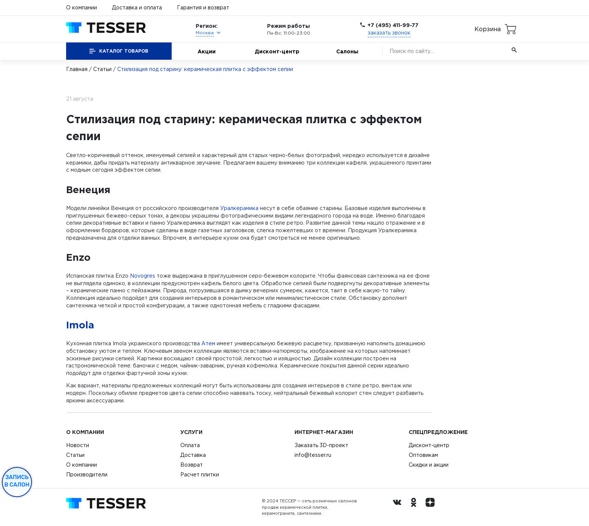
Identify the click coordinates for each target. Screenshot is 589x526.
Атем (208, 343)
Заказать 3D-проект (321, 445)
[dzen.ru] (432, 507)
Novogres (142, 276)
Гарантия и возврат (203, 8)
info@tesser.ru (312, 455)
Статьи (102, 69)
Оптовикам (423, 455)
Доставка (193, 455)
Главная (77, 69)
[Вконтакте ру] (399, 507)
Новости (77, 445)
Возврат (191, 465)
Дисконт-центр (277, 51)
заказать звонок (389, 33)
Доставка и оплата (137, 8)
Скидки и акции (429, 465)
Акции (207, 51)
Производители (86, 475)
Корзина (487, 29)
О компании (81, 8)
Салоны (347, 51)
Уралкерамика (239, 208)
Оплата (190, 445)
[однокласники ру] (415, 507)
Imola (80, 324)
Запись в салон (17, 481)
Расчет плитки (199, 475)
